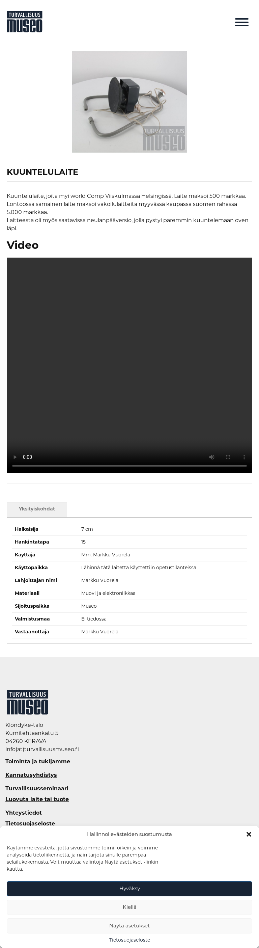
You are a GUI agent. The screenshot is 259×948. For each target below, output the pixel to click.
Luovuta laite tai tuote (37, 799)
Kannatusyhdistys (31, 775)
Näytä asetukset (129, 925)
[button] (249, 834)
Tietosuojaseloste (129, 940)
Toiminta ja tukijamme (37, 761)
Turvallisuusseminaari (36, 788)
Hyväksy (129, 888)
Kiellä (130, 907)
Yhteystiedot (23, 813)
